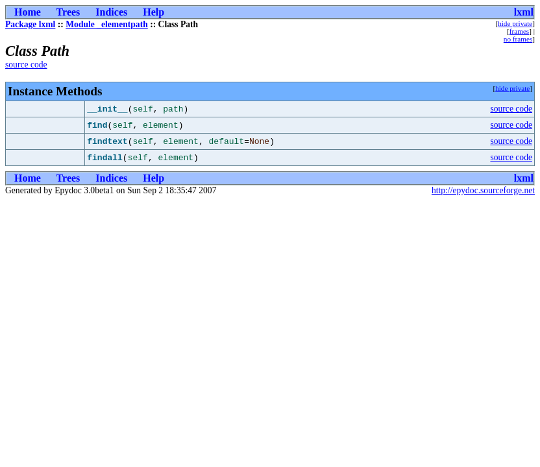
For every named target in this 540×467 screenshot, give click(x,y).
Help (153, 12)
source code (26, 64)
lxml (524, 12)
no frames (518, 39)
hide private (515, 23)
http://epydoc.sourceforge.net (483, 190)
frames (519, 31)
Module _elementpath (107, 24)
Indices (111, 12)
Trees (68, 12)
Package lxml (30, 24)
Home (27, 12)
